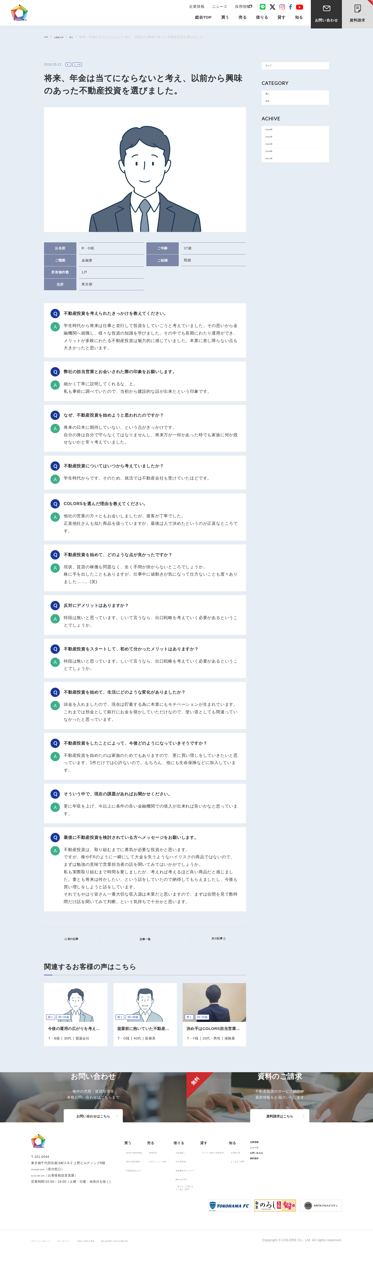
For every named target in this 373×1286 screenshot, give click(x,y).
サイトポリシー (82, 1276)
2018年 (273, 180)
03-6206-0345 (42, 1210)
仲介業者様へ (213, 1194)
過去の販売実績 (139, 1194)
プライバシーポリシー (47, 1276)
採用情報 (242, 8)
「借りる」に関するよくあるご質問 (218, 1222)
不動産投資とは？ (140, 1203)
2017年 (273, 192)
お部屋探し (211, 1185)
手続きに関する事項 (115, 1276)
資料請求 (361, 12)
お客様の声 (65, 37)
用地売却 (168, 1185)
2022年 (273, 157)
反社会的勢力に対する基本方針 (160, 1276)
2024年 (273, 145)
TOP (47, 37)
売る (271, 112)
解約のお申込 (213, 1212)
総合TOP (203, 21)
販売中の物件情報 (140, 1185)
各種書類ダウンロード (219, 1203)
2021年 (273, 168)
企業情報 (198, 8)
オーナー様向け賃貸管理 (263, 1185)
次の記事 (214, 939)
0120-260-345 (42, 1216)
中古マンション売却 (177, 1194)
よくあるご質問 (301, 1194)
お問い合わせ (326, 23)
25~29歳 (83, 64)
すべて (273, 68)
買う (82, 37)
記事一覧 (148, 938)
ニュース (220, 8)
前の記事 (76, 939)
